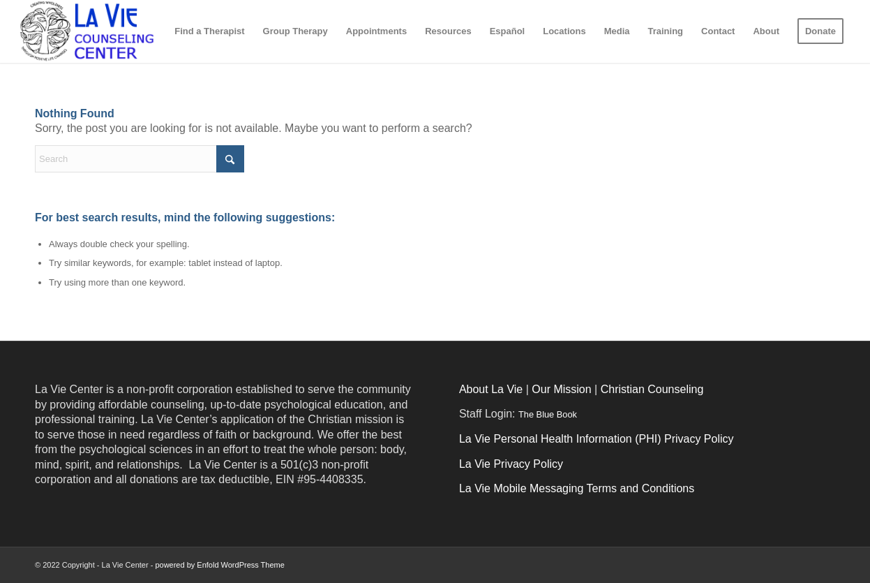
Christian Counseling (652, 389)
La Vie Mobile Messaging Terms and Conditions (576, 488)
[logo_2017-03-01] (111, 31)
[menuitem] (209, 31)
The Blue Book (547, 414)
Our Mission (561, 389)
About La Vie (491, 389)
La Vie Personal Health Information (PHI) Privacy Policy (596, 439)
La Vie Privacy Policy (511, 464)
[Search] (139, 158)
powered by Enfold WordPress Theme (219, 565)
